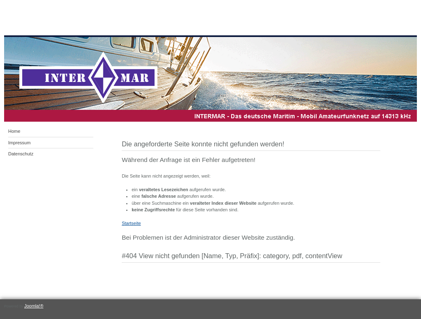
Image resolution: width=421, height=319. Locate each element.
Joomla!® (34, 305)
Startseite (131, 223)
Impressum (19, 142)
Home (14, 131)
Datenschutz (20, 153)
